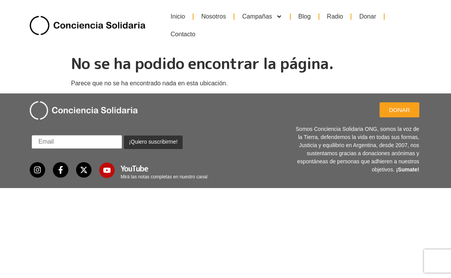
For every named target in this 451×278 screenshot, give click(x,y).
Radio (335, 16)
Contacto (183, 34)
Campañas (262, 17)
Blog (304, 16)
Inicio (178, 16)
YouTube (134, 152)
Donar (367, 16)
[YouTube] (107, 154)
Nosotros (213, 16)
